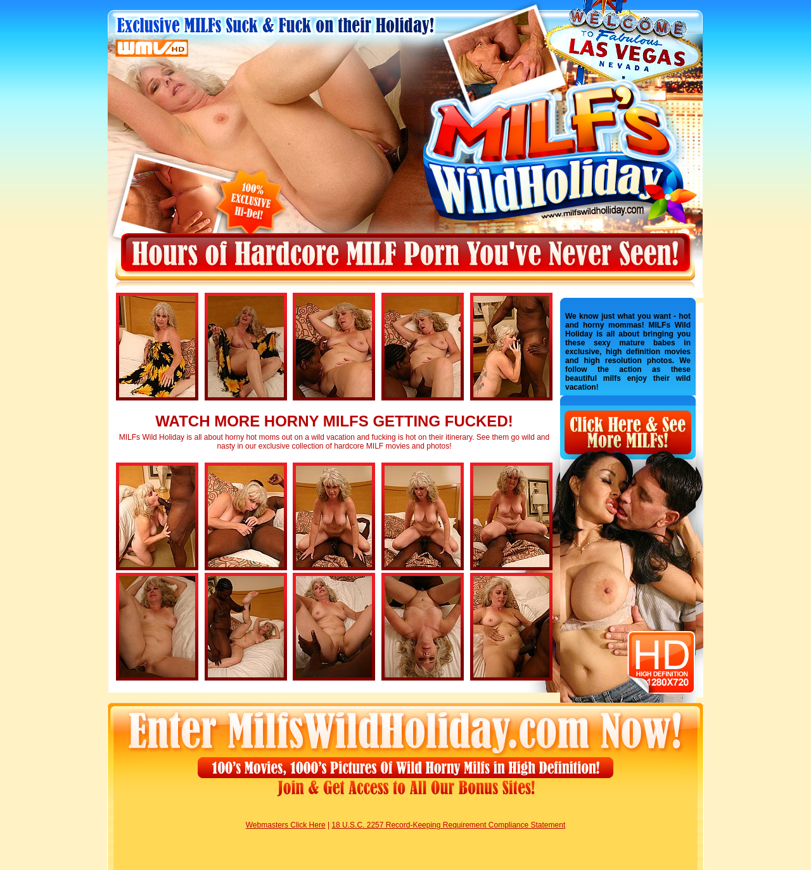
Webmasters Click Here (286, 825)
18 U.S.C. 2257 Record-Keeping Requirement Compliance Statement (448, 825)
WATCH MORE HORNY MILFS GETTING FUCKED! (334, 421)
